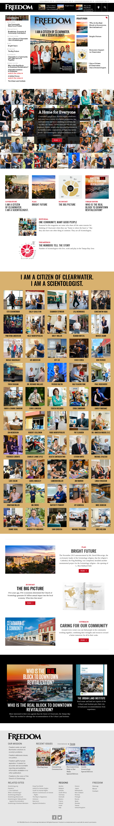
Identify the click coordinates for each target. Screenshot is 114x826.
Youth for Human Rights (40, 790)
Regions (63, 782)
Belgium (61, 788)
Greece (77, 786)
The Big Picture (13, 51)
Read (57, 140)
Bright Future (12, 46)
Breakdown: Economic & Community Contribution (17, 32)
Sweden (77, 803)
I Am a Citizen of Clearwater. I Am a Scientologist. (18, 39)
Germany (61, 795)
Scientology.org (13, 786)
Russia (77, 799)
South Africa (63, 792)
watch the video (15, 73)
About (94, 789)
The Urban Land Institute (16, 81)
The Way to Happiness (40, 797)
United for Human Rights (40, 788)
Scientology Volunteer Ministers (18, 803)
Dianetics (11, 788)
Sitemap (95, 786)
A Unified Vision (13, 76)
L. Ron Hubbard (13, 790)
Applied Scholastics (39, 803)
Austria (61, 786)
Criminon (35, 799)
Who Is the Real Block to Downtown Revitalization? (18, 66)
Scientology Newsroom (15, 797)
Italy (60, 807)
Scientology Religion (14, 795)
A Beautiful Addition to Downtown (15, 70)
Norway (77, 795)
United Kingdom (80, 807)
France (61, 801)
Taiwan (77, 805)
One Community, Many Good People (15, 25)
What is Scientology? (14, 792)
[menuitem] (17, 25)
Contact (95, 791)
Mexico (61, 799)
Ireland (61, 803)
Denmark (61, 797)
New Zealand (79, 792)
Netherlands (79, 790)
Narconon (36, 801)
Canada (61, 790)
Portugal (77, 797)
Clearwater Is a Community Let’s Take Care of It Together (17, 58)
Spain (76, 801)
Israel (60, 805)
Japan (77, 788)
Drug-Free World (38, 786)
